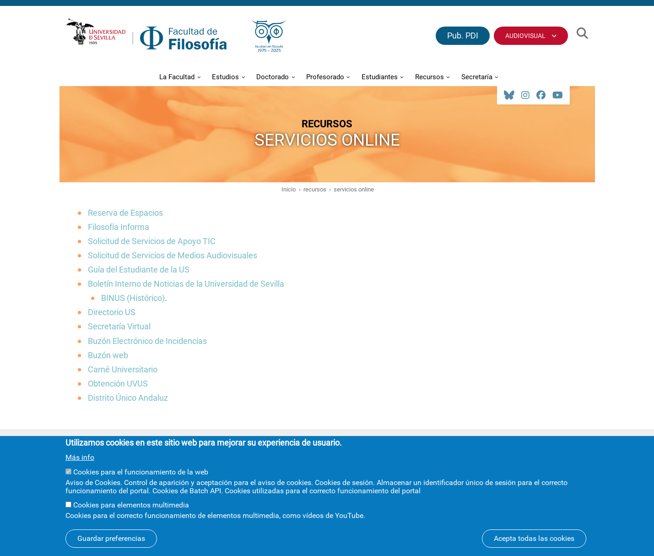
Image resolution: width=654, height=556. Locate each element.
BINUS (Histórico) (133, 298)
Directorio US (111, 312)
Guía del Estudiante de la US (138, 269)
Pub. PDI (462, 35)
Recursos (429, 77)
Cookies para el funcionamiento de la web (140, 478)
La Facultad (177, 77)
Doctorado (272, 77)
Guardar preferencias (111, 544)
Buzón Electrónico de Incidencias (147, 341)
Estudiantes (380, 77)
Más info (79, 464)
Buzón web (108, 355)
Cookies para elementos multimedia (131, 511)
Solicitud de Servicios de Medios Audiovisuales (172, 255)
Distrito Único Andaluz (128, 398)
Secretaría (476, 77)
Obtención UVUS (118, 383)
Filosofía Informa (118, 227)
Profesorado (325, 77)
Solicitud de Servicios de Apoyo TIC (152, 241)
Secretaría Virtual (119, 326)
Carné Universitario (122, 369)
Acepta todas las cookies (534, 544)
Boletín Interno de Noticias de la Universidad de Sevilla (186, 284)
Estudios (225, 77)
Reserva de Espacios (125, 213)
